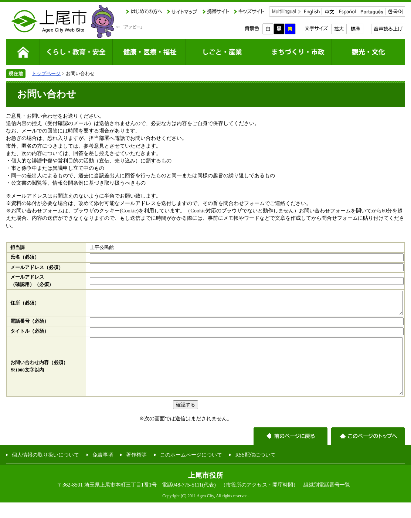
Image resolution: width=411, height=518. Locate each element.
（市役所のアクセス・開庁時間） (259, 500)
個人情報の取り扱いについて (45, 470)
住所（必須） (24, 305)
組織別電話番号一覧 (326, 500)
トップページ (46, 73)
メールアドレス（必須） (36, 267)
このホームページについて (191, 470)
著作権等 (136, 470)
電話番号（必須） (29, 325)
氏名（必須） (24, 257)
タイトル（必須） (29, 335)
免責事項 (102, 470)
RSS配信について (255, 470)
